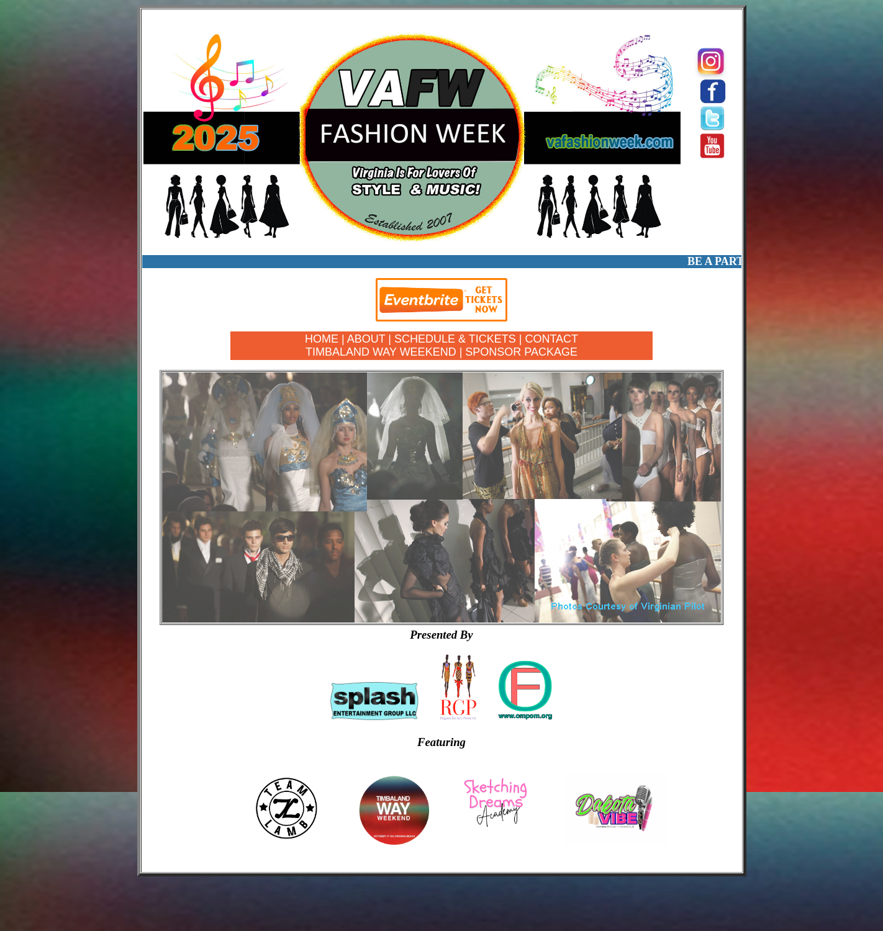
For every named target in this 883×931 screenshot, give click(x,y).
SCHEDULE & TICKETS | (459, 339)
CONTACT (551, 339)
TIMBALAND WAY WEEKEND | (384, 352)
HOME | (326, 339)
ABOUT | (370, 339)
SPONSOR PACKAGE (521, 352)
